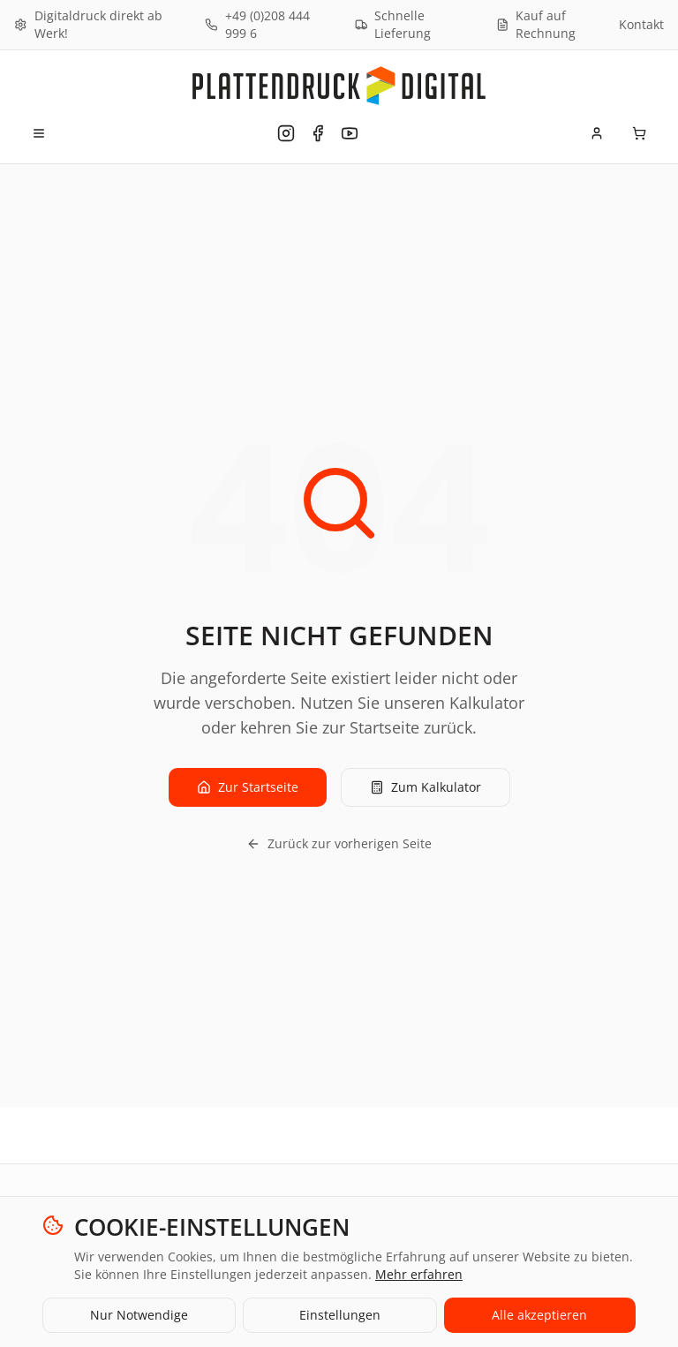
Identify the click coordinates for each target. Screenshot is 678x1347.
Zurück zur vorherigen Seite (339, 843)
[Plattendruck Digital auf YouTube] (349, 133)
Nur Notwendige (139, 1314)
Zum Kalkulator (425, 787)
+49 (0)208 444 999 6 (257, 24)
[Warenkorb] (639, 133)
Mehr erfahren (419, 1274)
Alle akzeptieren (539, 1314)
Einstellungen (339, 1314)
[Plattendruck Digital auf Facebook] (318, 133)
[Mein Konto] (596, 133)
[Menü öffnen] (38, 133)
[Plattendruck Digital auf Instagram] (286, 133)
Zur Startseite (247, 787)
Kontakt (641, 24)
